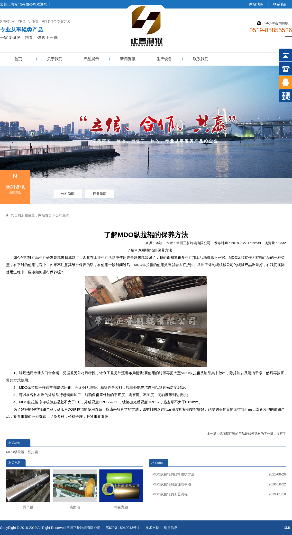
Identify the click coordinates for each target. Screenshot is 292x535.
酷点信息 (170, 528)
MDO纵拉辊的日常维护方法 (219, 474)
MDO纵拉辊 (15, 452)
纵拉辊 (239, 409)
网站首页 (45, 215)
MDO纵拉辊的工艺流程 (219, 494)
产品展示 (91, 59)
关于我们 (55, 59)
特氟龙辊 (121, 489)
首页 (18, 59)
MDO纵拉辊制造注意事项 (219, 484)
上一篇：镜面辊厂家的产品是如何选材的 (235, 433)
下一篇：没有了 (275, 433)
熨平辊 (28, 489)
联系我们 (280, 4)
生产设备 (164, 59)
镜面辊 (75, 489)
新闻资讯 (128, 59)
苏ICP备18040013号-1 (123, 528)
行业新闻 (99, 194)
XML (287, 528)
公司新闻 (67, 194)
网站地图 (256, 4)
